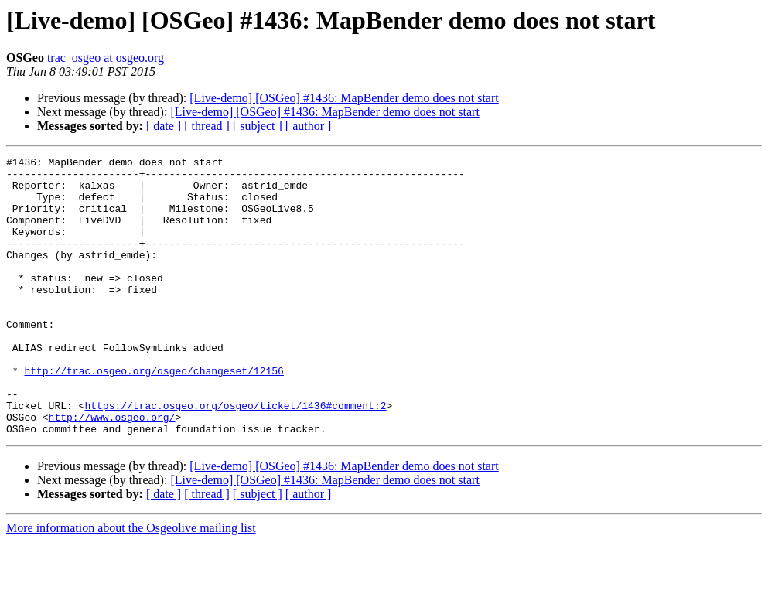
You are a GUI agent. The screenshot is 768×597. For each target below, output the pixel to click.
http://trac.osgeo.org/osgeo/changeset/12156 (153, 414)
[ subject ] (257, 125)
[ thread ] (207, 125)
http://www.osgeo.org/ (112, 470)
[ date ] (163, 125)
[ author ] (308, 125)
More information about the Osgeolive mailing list (131, 583)
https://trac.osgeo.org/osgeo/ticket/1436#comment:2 (235, 456)
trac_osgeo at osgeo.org (105, 57)
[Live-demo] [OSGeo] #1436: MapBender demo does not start (343, 97)
